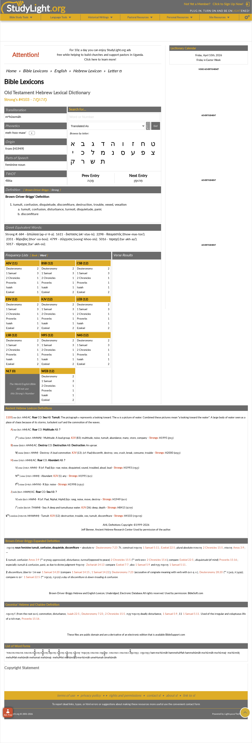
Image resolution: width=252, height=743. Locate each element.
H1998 (72, 484)
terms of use (66, 695)
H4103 (128, 516)
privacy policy (91, 695)
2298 (100, 234)
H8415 (121, 507)
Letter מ (115, 70)
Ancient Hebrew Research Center (114, 529)
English (60, 70)
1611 (59, 234)
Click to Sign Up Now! (228, 4)
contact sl (153, 695)
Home (11, 70)
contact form (193, 704)
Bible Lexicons (35, 70)
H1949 (18, 148)
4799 (53, 239)
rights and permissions (125, 695)
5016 (102, 239)
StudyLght (28, 8)
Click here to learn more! (100, 59)
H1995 (163, 437)
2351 (9, 239)
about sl (171, 695)
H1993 (128, 467)
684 (21, 234)
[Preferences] (247, 17)
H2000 (169, 452)
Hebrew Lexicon (87, 70)
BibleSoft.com (195, 593)
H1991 (83, 476)
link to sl (189, 695)
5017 (9, 244)
